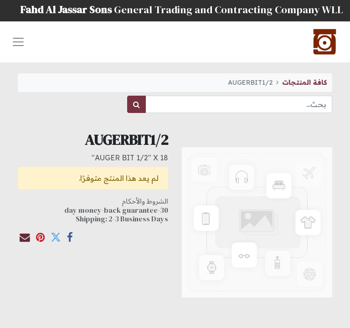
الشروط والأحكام (145, 201)
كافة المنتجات (304, 82)
